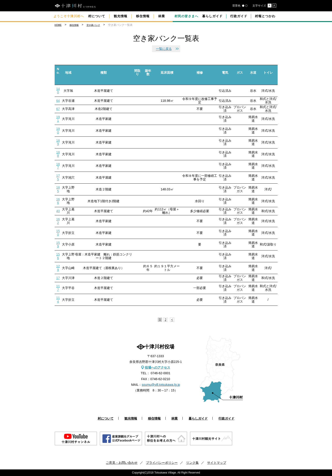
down (58, 81)
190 (58, 130)
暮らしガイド (212, 16)
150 (58, 232)
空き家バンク (93, 25)
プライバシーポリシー (162, 462)
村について (96, 16)
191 (58, 118)
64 (58, 100)
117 (58, 287)
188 (58, 154)
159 (58, 244)
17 (58, 278)
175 (58, 177)
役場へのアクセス (157, 367)
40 (58, 211)
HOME (58, 25)
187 (58, 165)
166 (58, 200)
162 (58, 220)
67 (58, 109)
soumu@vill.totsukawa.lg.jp (161, 384)
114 (58, 299)
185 (58, 189)
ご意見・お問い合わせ (122, 462)
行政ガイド (238, 16)
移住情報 (143, 16)
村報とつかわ (265, 16)
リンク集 (192, 462)
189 (58, 142)
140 (58, 90)
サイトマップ (216, 462)
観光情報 (120, 16)
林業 (161, 16)
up (58, 77)
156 (58, 256)
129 (58, 267)
